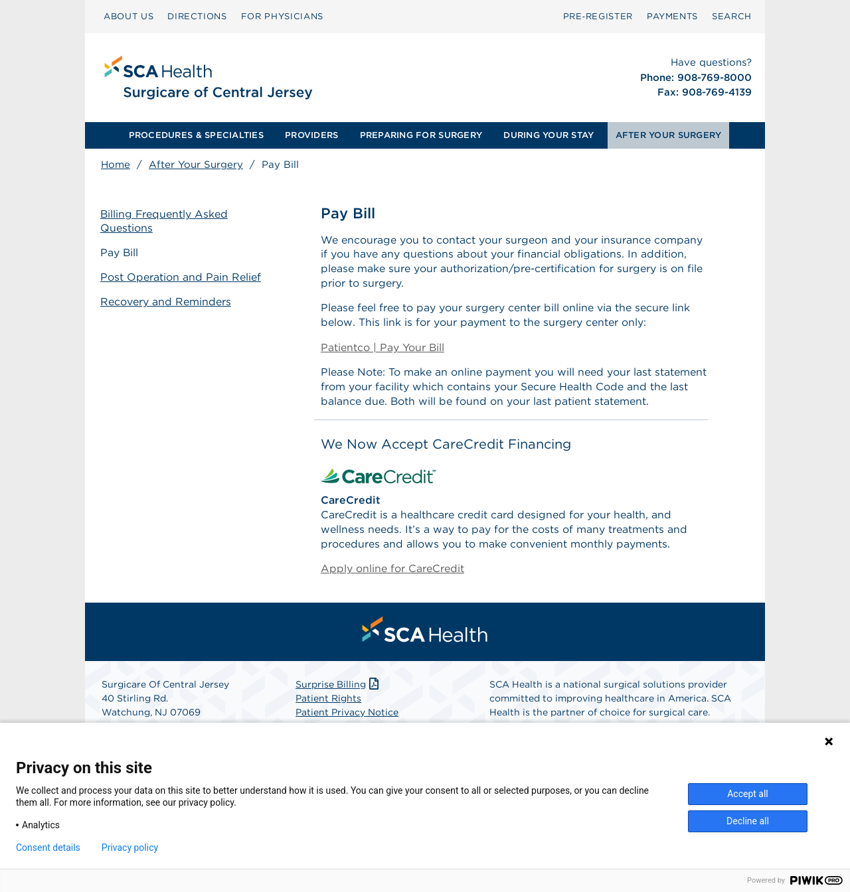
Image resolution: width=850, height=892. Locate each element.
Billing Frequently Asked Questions (165, 221)
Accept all (747, 793)
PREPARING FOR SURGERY (421, 135)
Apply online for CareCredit (392, 571)
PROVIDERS (311, 135)
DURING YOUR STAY (548, 135)
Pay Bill (120, 252)
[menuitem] (128, 16)
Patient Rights (328, 701)
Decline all (747, 821)
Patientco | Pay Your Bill (383, 348)
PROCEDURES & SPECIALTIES (196, 135)
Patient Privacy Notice (347, 715)
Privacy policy (130, 847)
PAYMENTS (672, 16)
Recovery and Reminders (166, 301)
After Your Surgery (196, 165)
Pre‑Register (598, 16)
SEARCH (732, 16)
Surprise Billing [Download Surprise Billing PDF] (338, 687)
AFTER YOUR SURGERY (669, 135)
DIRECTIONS (197, 16)
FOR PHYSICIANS (282, 16)
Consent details (48, 847)
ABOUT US (128, 16)
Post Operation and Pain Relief (181, 277)
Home (115, 165)
